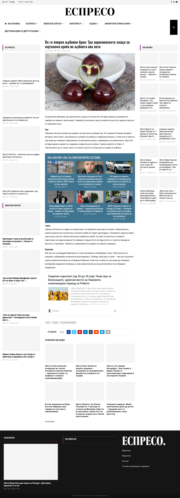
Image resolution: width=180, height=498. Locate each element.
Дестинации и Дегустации (21, 31)
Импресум (126, 451)
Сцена (93, 23)
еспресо (50, 51)
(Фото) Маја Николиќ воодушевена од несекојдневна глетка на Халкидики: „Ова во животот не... (168, 165)
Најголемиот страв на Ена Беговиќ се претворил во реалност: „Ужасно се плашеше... (18, 241)
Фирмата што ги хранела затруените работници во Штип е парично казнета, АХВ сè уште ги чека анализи (61, 180)
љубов (55, 322)
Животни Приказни (117, 23)
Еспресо (31, 23)
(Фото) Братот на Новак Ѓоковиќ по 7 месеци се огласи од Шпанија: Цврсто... (148, 133)
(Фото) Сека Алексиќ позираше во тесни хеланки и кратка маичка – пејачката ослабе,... (148, 72)
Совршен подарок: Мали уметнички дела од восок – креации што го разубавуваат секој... (168, 134)
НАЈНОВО (147, 47)
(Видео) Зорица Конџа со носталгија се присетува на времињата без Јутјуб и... (19, 355)
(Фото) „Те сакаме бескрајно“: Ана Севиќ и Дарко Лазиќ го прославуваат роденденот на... (149, 103)
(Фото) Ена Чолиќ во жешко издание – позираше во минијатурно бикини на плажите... (167, 72)
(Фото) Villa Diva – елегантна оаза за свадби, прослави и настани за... (21, 155)
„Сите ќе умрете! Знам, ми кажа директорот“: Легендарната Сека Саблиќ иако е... (19, 317)
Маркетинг (126, 456)
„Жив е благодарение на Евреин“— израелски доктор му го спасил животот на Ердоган (90, 208)
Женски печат (53, 23)
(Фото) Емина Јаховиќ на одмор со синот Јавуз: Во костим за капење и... (148, 165)
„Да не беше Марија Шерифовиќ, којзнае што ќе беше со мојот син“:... (19, 279)
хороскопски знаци (68, 322)
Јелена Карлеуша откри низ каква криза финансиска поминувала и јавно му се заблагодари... (148, 196)
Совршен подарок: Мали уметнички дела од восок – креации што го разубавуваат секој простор (120, 409)
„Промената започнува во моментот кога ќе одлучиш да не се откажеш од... (20, 118)
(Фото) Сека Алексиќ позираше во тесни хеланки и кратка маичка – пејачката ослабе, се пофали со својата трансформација (58, 372)
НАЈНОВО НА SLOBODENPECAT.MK (74, 157)
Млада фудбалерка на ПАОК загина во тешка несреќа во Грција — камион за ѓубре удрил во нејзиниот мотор (61, 210)
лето (48, 322)
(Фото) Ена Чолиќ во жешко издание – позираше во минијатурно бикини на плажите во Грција (89, 371)
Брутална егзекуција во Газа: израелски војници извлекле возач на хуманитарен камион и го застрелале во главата (90, 180)
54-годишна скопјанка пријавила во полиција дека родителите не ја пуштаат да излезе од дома (119, 180)
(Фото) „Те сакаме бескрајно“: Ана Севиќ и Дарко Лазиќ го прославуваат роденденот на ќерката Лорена (120, 371)
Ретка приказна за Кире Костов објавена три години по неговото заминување (57, 408)
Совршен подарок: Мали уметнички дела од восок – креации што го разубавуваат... (20, 82)
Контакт (125, 461)
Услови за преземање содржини (135, 466)
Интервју (75, 23)
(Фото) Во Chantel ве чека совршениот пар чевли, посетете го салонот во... (20, 192)
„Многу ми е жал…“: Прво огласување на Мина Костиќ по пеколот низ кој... (167, 194)
